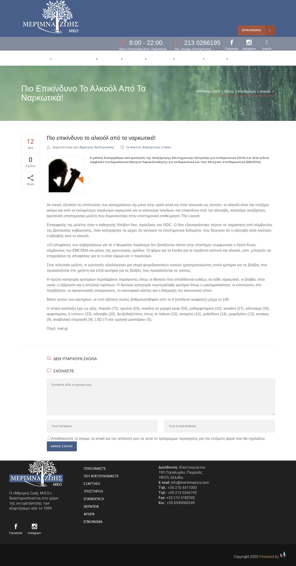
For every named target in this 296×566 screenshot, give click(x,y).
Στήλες (228, 91)
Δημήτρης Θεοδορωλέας (96, 147)
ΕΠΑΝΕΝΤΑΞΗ (94, 499)
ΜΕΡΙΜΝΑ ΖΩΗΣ (208, 91)
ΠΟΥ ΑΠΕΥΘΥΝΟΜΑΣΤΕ (101, 476)
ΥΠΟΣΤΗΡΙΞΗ (93, 491)
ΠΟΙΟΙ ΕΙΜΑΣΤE (95, 468)
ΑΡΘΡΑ (89, 514)
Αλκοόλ (265, 91)
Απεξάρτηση (247, 91)
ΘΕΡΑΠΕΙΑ (91, 506)
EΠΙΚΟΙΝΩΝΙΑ (93, 522)
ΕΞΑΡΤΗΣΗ (92, 484)
